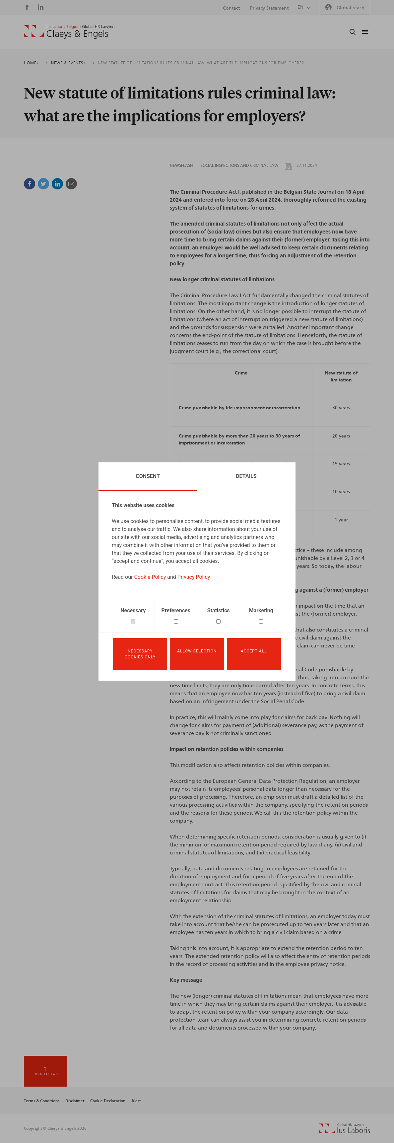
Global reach (350, 8)
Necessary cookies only (140, 654)
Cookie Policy (150, 577)
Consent (148, 476)
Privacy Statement (269, 8)
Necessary (133, 610)
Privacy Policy (193, 577)
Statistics (218, 610)
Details (246, 476)
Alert (136, 1101)
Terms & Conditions (41, 1101)
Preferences (176, 610)
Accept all (254, 651)
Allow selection (197, 651)
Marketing (261, 610)
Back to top (45, 1074)
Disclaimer (75, 1101)
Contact (231, 8)
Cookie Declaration (107, 1101)
